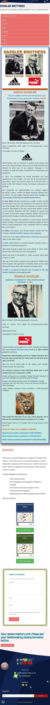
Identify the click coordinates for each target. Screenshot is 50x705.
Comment (11, 582)
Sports (4, 43)
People (4, 28)
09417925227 (25, 676)
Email (10, 605)
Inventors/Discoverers (9, 16)
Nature (4, 20)
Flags (4, 39)
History (4, 24)
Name (11, 597)
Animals (4, 36)
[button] (44, 1)
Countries (5, 32)
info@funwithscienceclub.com (25, 673)
